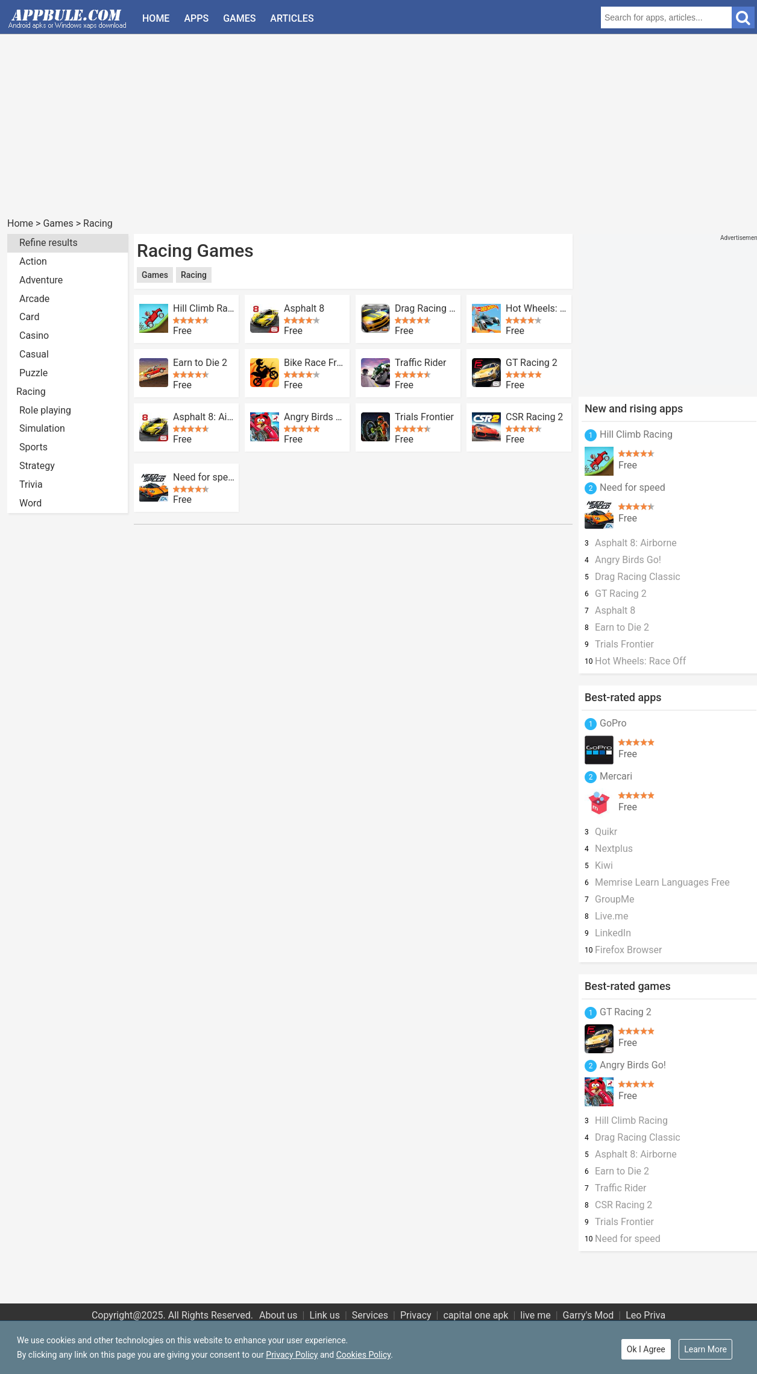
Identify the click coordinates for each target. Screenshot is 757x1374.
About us (278, 1315)
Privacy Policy (292, 1355)
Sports (33, 447)
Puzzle (33, 373)
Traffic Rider (420, 363)
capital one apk (475, 1315)
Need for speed (203, 477)
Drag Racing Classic (425, 309)
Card (29, 317)
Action (33, 261)
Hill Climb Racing (203, 309)
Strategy (37, 465)
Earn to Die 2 (200, 363)
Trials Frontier (424, 417)
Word (30, 503)
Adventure (41, 280)
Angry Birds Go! (314, 417)
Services (370, 1315)
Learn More (705, 1349)
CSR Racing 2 (534, 417)
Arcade (34, 298)
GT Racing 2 (532, 363)
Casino (34, 335)
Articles (291, 18)
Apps (196, 18)
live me (535, 1315)
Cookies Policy (363, 1355)
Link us (324, 1315)
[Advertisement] (368, 131)
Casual (34, 354)
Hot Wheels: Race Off (536, 309)
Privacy (416, 1315)
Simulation (42, 428)
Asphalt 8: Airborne (203, 417)
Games (239, 18)
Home (155, 18)
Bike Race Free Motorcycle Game (314, 363)
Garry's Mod (588, 1315)
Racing (98, 223)
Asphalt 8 (304, 309)
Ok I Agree (646, 1349)
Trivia (31, 484)
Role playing (45, 410)
